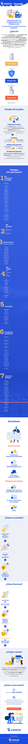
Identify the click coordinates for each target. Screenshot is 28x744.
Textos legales (14, 736)
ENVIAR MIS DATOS (14, 708)
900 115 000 (17, 692)
